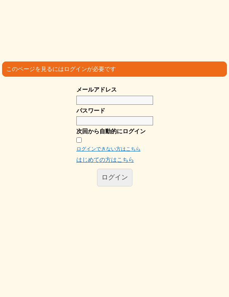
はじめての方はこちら (105, 159)
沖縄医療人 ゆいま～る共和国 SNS (118, 22)
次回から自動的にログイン (111, 131)
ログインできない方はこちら (108, 149)
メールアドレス (96, 89)
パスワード (90, 110)
